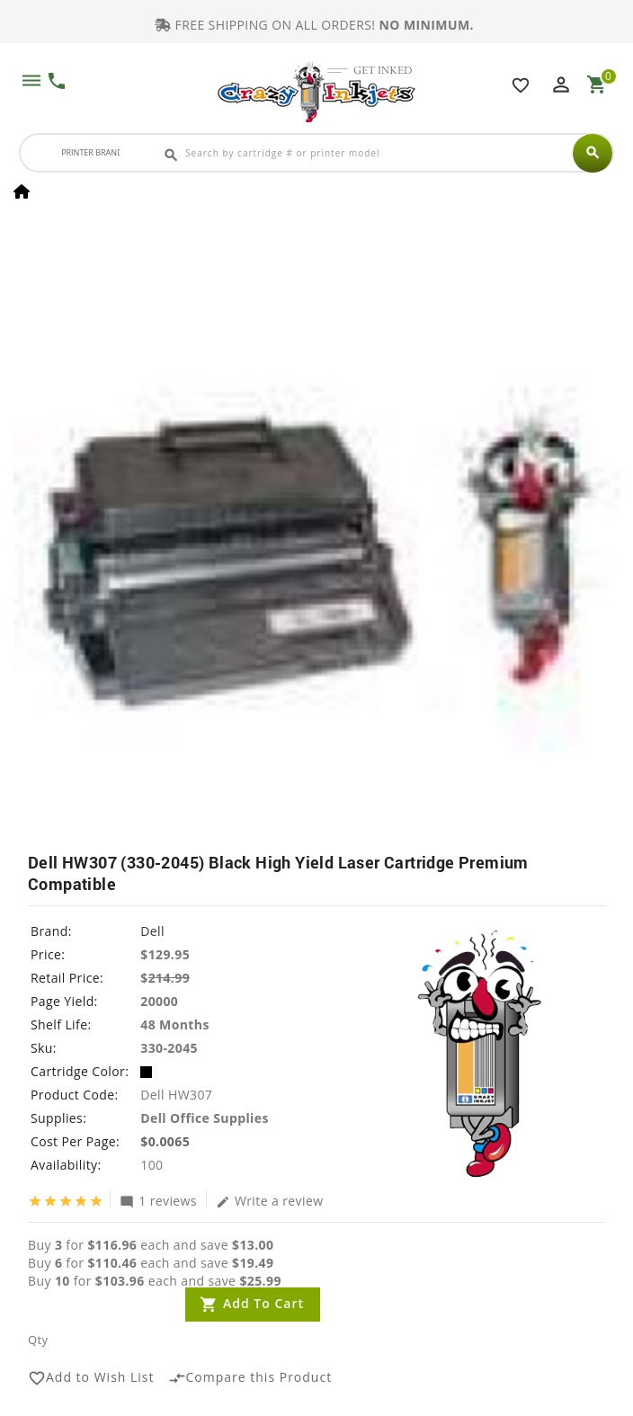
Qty (38, 1339)
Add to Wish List (91, 1378)
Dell (152, 931)
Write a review (270, 1200)
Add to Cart (263, 1303)
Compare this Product (250, 1378)
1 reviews (158, 1200)
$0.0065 (165, 1141)
